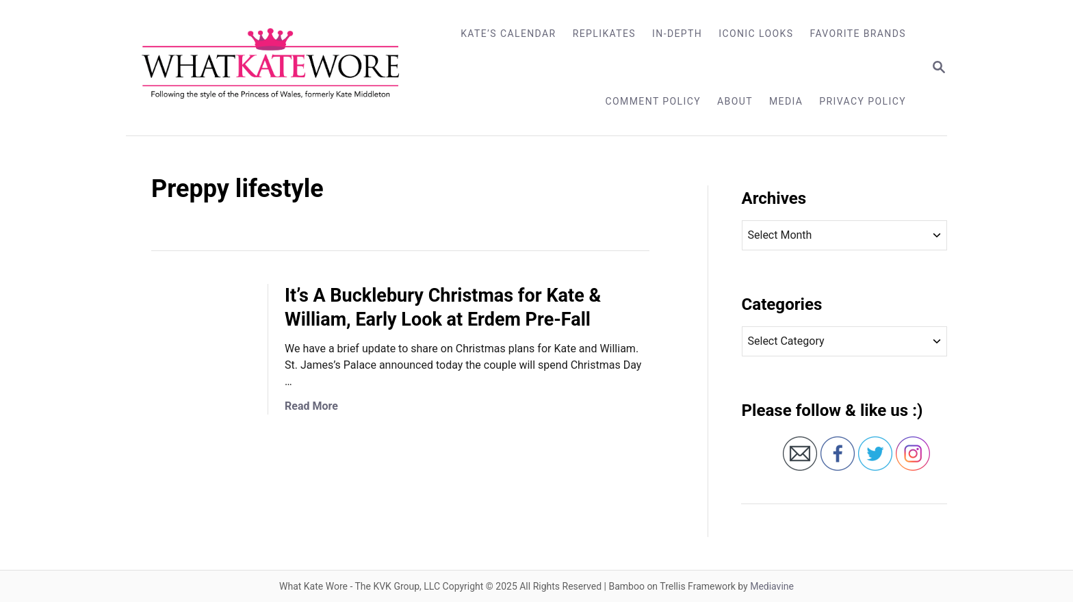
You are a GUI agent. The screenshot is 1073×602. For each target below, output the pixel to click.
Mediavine (772, 586)
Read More (311, 406)
